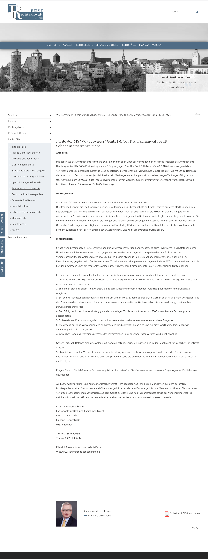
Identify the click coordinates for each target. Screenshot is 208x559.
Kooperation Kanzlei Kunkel (90, 5)
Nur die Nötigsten (61, 555)
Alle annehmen (29, 555)
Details (44, 555)
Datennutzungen (69, 548)
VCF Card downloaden (100, 524)
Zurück (196, 537)
